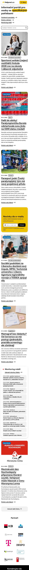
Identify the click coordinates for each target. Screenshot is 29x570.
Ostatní (11, 175)
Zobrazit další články (13, 509)
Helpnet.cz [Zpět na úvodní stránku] (9, 2)
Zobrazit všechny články (12, 372)
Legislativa (11, 331)
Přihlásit (22, 225)
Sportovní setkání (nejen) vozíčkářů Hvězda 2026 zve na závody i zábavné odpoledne (14, 64)
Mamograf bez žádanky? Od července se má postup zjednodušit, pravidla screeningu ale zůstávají (14, 339)
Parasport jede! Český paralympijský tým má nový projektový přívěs (13, 181)
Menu (24, 2)
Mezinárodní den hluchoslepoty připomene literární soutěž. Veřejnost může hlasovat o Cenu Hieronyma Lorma (12, 476)
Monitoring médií (6, 22)
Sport (10, 117)
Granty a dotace (6, 20)
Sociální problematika (14, 260)
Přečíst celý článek (7, 87)
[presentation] (14, 43)
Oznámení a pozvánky (7, 17)
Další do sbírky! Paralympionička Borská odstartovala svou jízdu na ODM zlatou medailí (13, 124)
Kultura (11, 466)
